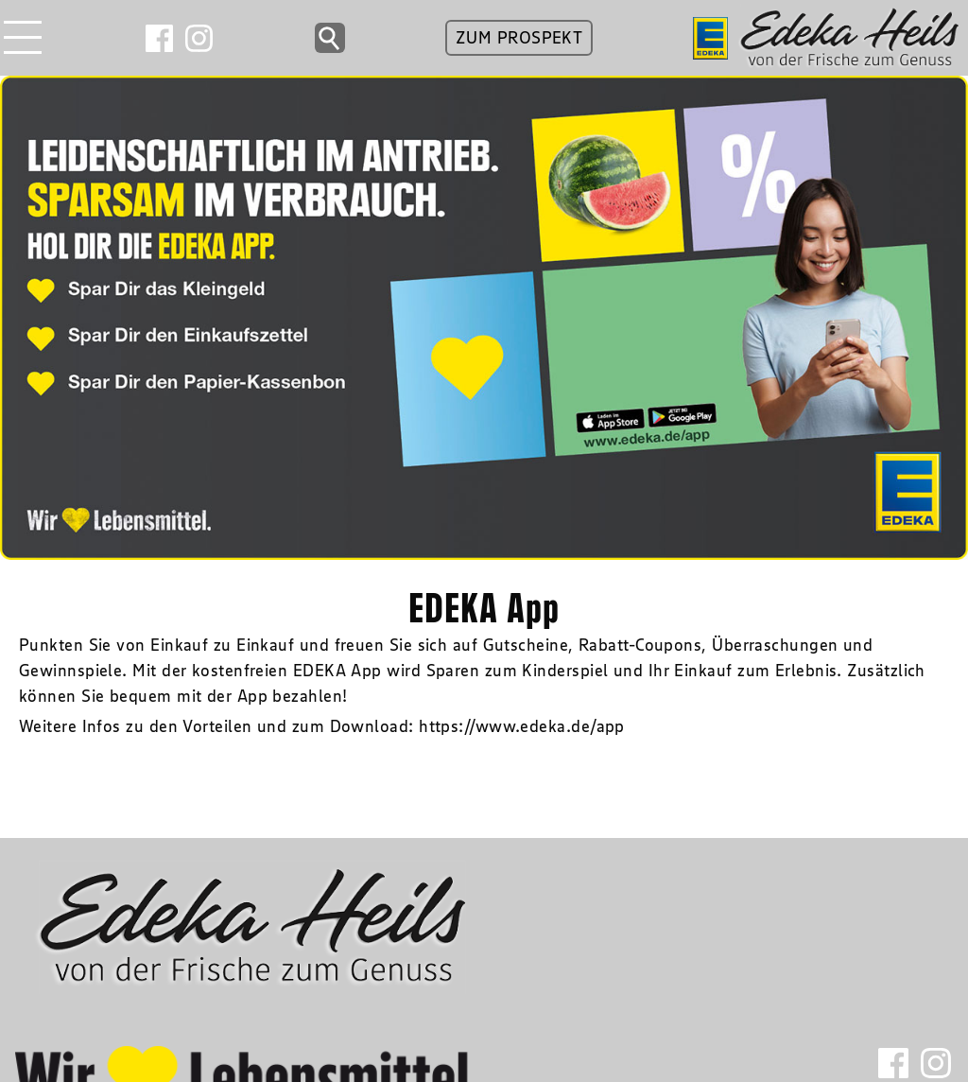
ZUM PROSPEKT (519, 37)
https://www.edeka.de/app (522, 726)
